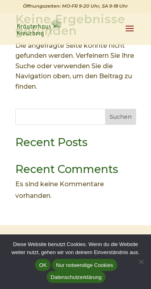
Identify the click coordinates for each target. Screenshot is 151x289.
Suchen (121, 116)
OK (43, 265)
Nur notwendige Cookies (84, 265)
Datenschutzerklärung (76, 277)
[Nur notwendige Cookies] (141, 262)
